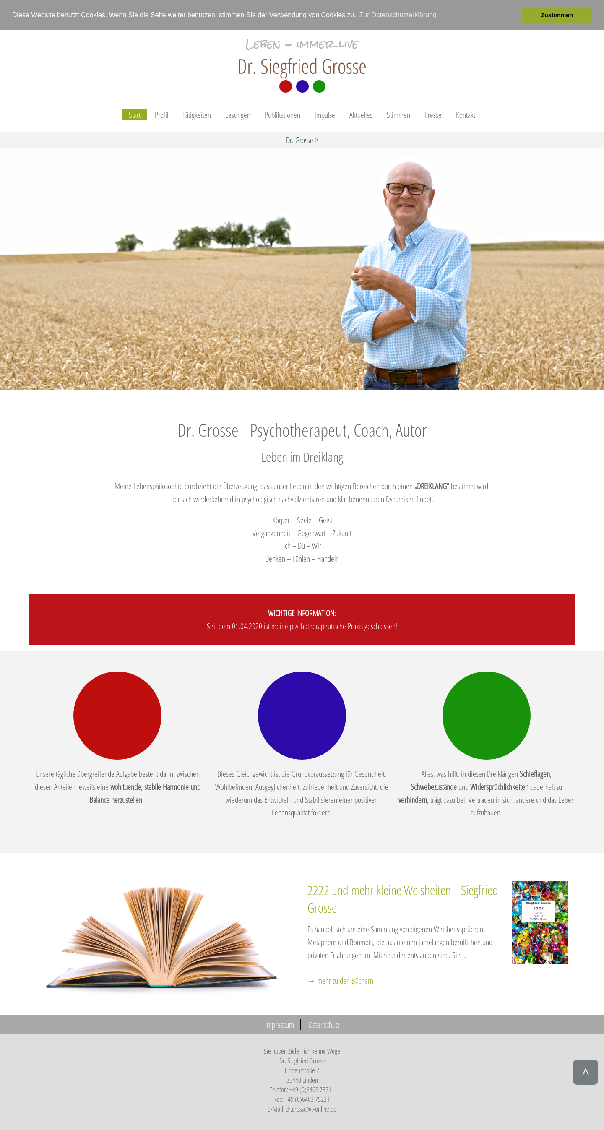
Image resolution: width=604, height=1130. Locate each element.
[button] (513, 15)
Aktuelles (360, 114)
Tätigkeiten (196, 114)
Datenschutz (324, 1024)
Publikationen (282, 114)
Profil (161, 114)
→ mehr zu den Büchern (340, 980)
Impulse (325, 114)
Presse (433, 114)
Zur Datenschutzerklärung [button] (398, 14)
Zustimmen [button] (557, 15)
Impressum (279, 1024)
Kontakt (465, 114)
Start (135, 114)
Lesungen (237, 114)
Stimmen (398, 114)
